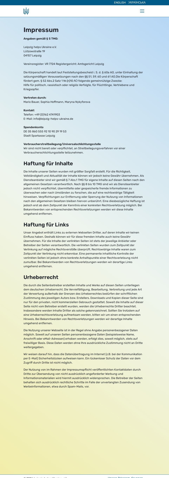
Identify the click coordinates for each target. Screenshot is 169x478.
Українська (137, 2)
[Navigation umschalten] (142, 11)
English (120, 2)
